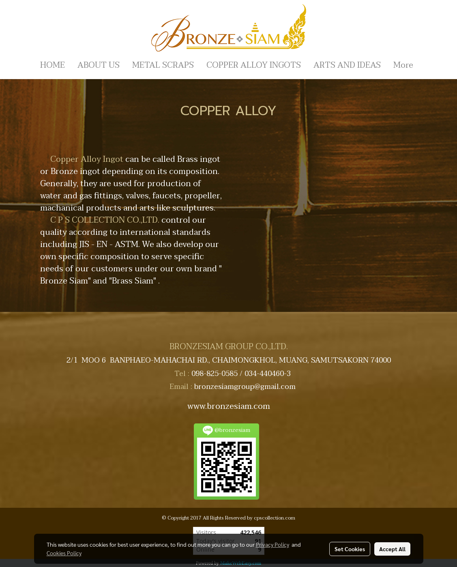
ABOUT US (98, 65)
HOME (52, 65)
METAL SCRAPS (163, 65)
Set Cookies (350, 548)
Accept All (392, 548)
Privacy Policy (272, 544)
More (403, 65)
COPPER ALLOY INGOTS (253, 65)
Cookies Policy (64, 552)
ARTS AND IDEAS (347, 65)
